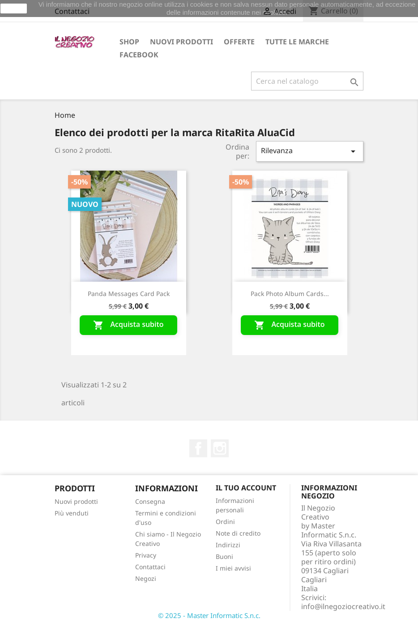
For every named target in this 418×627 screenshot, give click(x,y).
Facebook (138, 55)
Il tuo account (246, 488)
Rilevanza (309, 151)
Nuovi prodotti (181, 42)
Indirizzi (228, 545)
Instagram (220, 448)
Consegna (150, 501)
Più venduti (72, 513)
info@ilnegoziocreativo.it (343, 606)
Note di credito (238, 533)
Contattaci (150, 567)
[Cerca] (307, 81)
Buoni (224, 556)
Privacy (145, 555)
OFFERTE (239, 42)
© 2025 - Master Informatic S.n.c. (209, 615)
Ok (14, 8)
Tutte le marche (297, 42)
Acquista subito (128, 325)
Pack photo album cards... (290, 293)
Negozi (145, 578)
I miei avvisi (233, 568)
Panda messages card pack (129, 293)
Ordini (225, 521)
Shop (129, 42)
